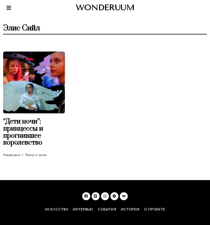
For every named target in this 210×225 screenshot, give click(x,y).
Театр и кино (36, 155)
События (107, 209)
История (130, 209)
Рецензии (11, 155)
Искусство (56, 209)
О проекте (154, 209)
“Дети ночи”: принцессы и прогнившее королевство (23, 132)
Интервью (83, 209)
